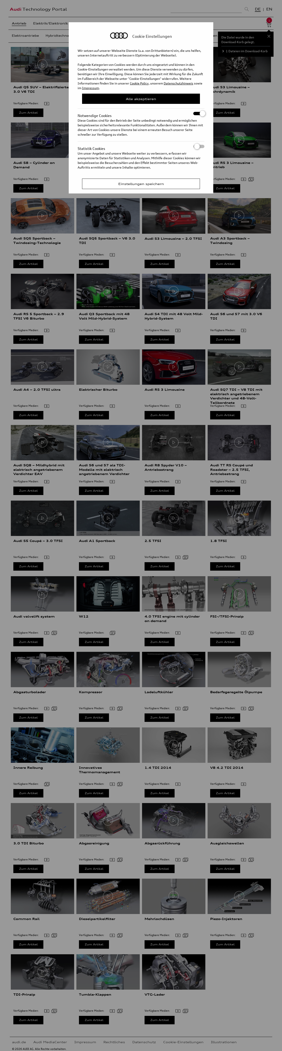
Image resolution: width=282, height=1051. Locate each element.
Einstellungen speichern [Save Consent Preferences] (141, 184)
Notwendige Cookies (141, 113)
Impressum (90, 88)
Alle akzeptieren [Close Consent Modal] (141, 99)
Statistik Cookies (141, 146)
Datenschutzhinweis (178, 83)
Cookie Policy (139, 83)
